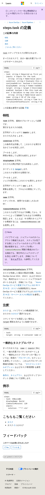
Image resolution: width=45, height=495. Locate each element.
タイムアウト (16, 259)
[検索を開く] (31, 3)
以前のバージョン (23, 480)
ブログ (7, 484)
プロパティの (24, 357)
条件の (6, 375)
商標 (16, 488)
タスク (6, 310)
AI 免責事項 (9, 480)
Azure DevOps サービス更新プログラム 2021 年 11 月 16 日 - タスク (22, 285)
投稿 (16, 484)
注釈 (6, 41)
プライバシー (26, 484)
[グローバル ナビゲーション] (2, 3)
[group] (22, 87)
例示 (6, 44)
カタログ (15, 313)
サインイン (39, 3)
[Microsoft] (22, 3)
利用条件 (8, 488)
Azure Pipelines (27, 22)
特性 (6, 37)
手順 (27, 107)
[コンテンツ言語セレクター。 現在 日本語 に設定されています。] (10, 469)
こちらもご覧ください (13, 47)
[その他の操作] (40, 22)
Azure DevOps (14, 22)
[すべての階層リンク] (5, 22)
